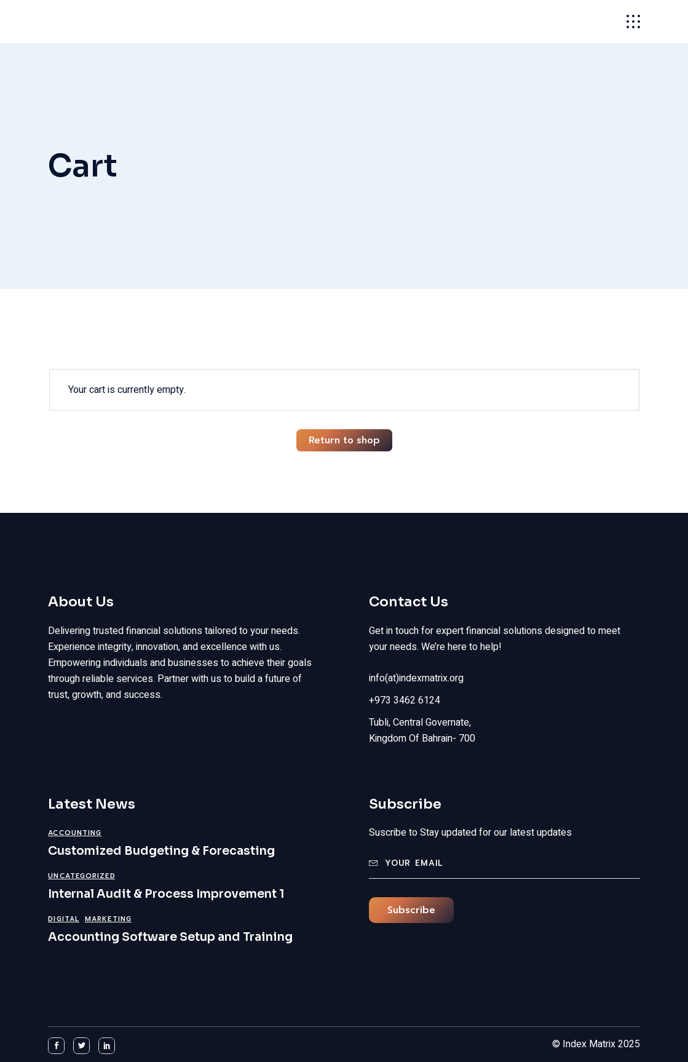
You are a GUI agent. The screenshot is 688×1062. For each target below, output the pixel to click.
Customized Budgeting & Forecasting (161, 851)
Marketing (108, 919)
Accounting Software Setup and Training (170, 937)
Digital (63, 919)
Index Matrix (104, 21)
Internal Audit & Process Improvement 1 (166, 894)
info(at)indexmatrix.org (416, 678)
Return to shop (344, 440)
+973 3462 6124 (404, 700)
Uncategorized (81, 876)
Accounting (74, 833)
